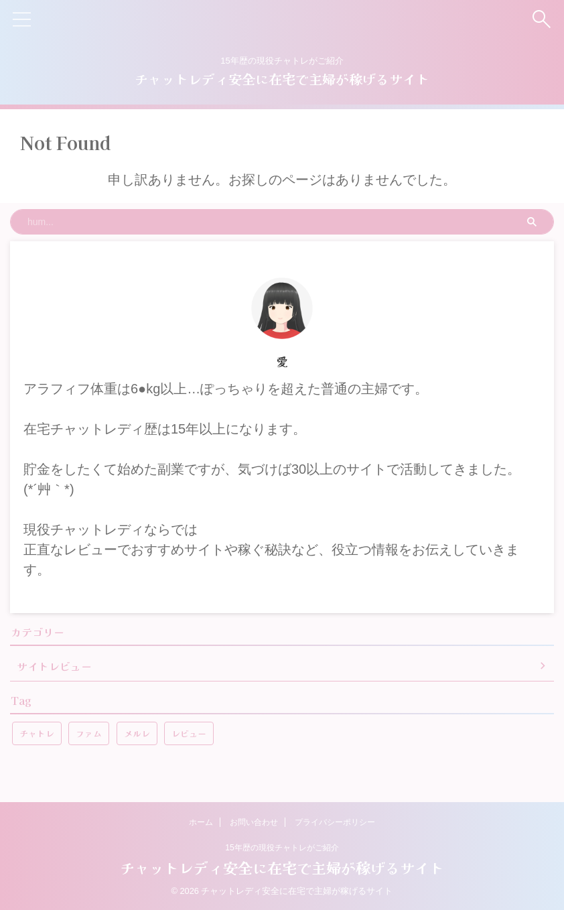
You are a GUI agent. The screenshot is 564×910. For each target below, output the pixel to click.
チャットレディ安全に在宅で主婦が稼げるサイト (282, 78)
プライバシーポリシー (335, 822)
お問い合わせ (254, 822)
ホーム (201, 822)
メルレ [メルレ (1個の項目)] (137, 733)
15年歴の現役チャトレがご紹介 (281, 847)
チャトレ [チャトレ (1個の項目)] (36, 733)
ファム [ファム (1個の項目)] (89, 733)
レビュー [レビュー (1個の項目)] (188, 733)
